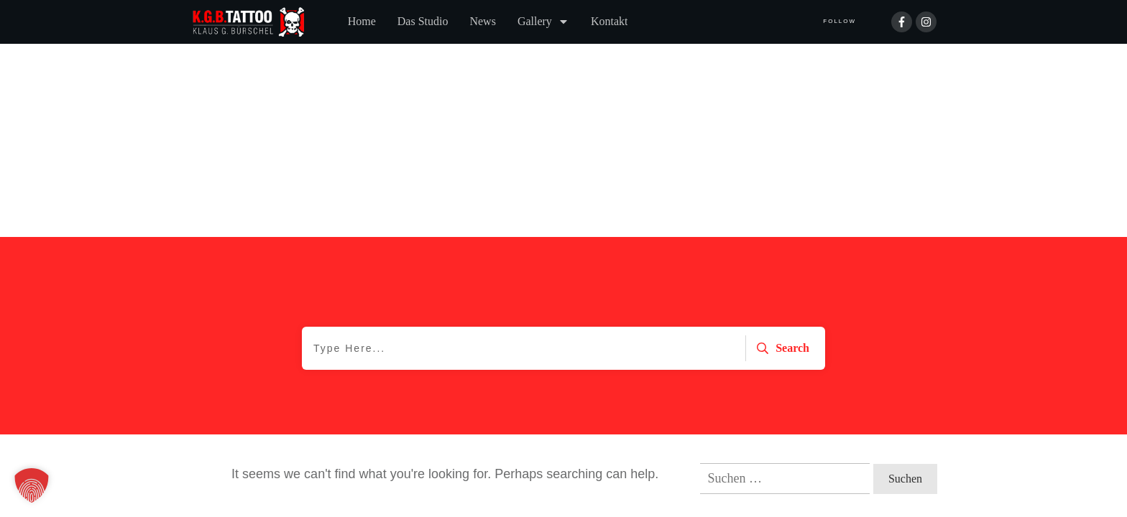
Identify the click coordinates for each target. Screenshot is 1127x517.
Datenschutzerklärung (250, 454)
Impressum (354, 454)
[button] (31, 485)
